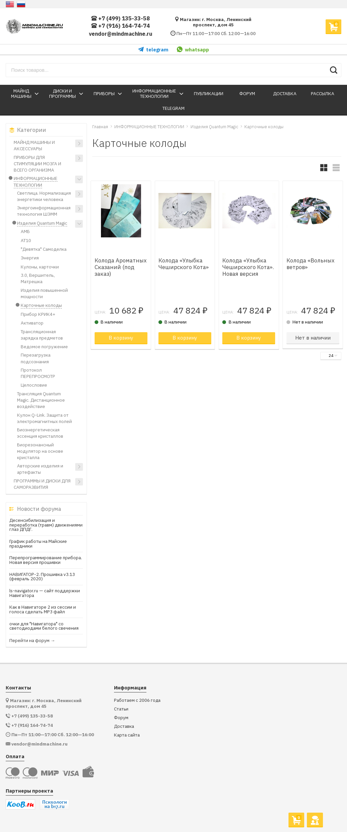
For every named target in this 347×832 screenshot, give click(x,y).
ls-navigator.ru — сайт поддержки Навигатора (44, 593)
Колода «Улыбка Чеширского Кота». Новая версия (248, 267)
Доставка (124, 726)
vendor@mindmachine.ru (120, 34)
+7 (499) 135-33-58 (120, 18)
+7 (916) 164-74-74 (120, 26)
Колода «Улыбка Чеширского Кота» (183, 264)
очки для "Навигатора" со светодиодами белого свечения (44, 626)
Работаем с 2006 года (137, 700)
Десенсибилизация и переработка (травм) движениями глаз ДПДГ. (46, 525)
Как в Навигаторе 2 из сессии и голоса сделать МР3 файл (42, 609)
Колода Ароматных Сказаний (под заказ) (121, 267)
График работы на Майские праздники (38, 543)
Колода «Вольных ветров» (310, 264)
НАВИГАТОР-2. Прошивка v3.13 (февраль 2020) (42, 576)
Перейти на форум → (32, 640)
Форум (121, 717)
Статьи (121, 708)
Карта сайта (127, 735)
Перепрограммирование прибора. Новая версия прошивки (45, 560)
